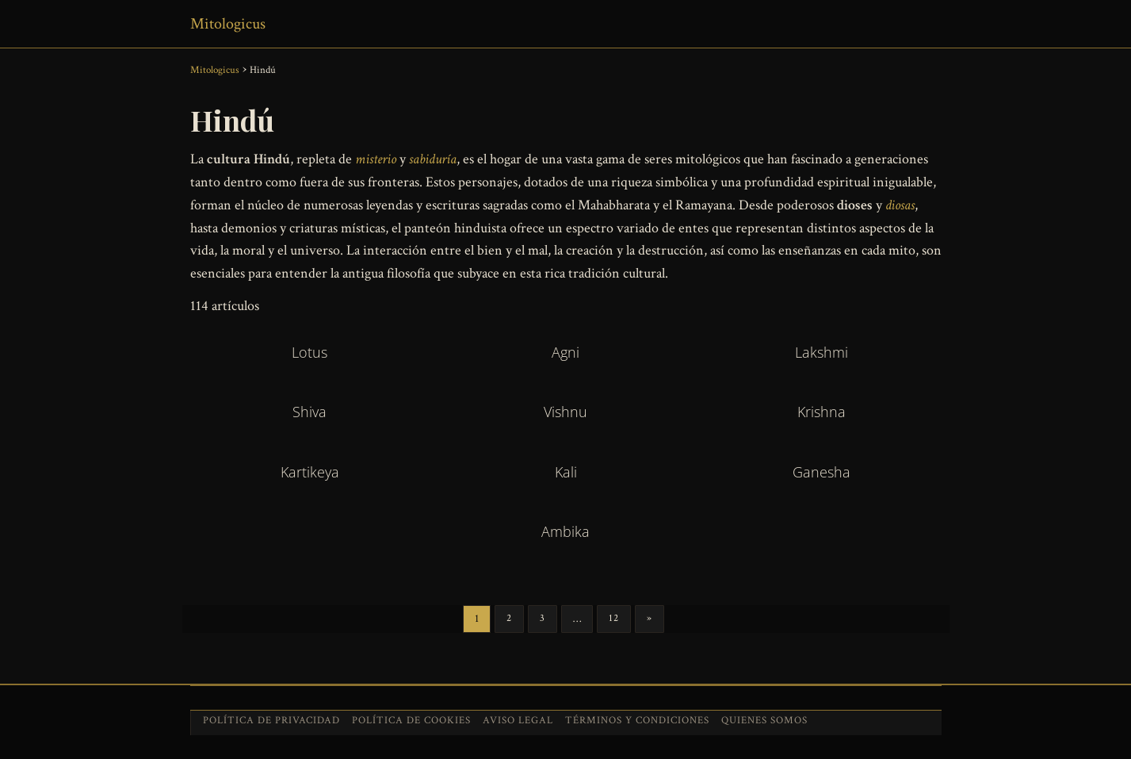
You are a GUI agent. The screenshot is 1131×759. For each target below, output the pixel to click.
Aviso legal (518, 720)
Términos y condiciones (637, 720)
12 (614, 618)
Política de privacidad (271, 720)
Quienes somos (764, 720)
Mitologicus (228, 23)
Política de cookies (411, 720)
